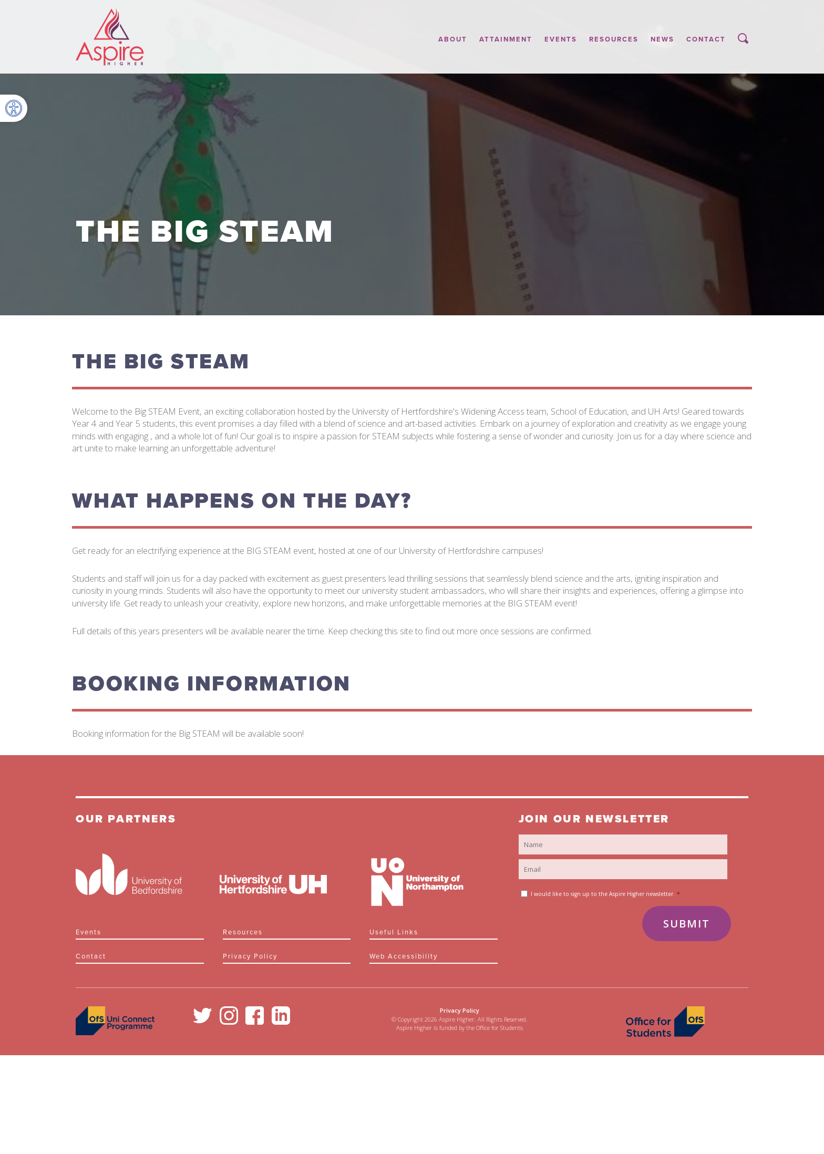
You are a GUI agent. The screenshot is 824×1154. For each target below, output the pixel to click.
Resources (613, 39)
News (662, 39)
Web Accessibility (403, 956)
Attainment (505, 39)
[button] (13, 108)
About (452, 39)
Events (560, 39)
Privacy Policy (250, 956)
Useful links (393, 932)
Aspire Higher (110, 37)
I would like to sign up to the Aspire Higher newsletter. (605, 894)
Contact (706, 39)
